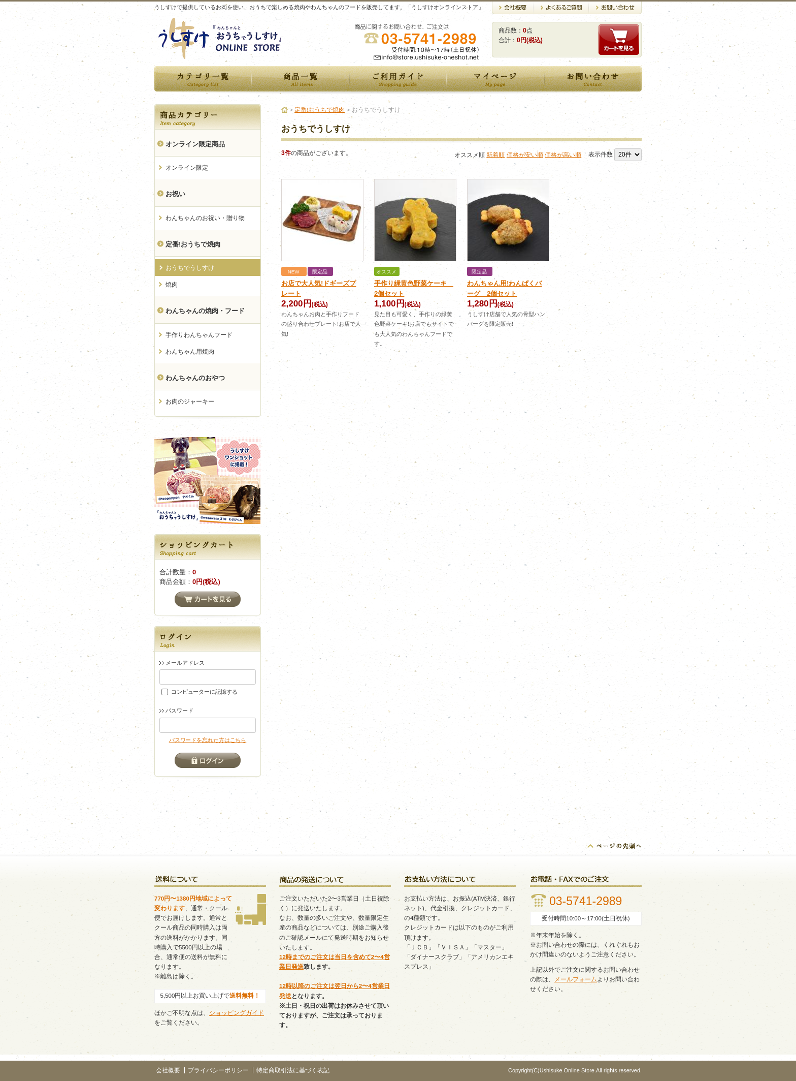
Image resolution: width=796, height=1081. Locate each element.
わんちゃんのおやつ (195, 378)
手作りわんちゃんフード (199, 334)
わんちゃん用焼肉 (189, 351)
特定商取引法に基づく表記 (292, 1070)
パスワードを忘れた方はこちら (207, 740)
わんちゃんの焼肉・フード (205, 311)
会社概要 (168, 1070)
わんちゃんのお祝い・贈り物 (205, 218)
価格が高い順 (563, 154)
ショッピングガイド (236, 1013)
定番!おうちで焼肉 (192, 244)
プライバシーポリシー (218, 1070)
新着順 (495, 154)
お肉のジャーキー (189, 401)
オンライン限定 (186, 167)
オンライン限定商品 (195, 144)
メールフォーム (575, 979)
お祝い (175, 194)
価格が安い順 (525, 154)
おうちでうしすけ (189, 267)
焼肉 (171, 284)
